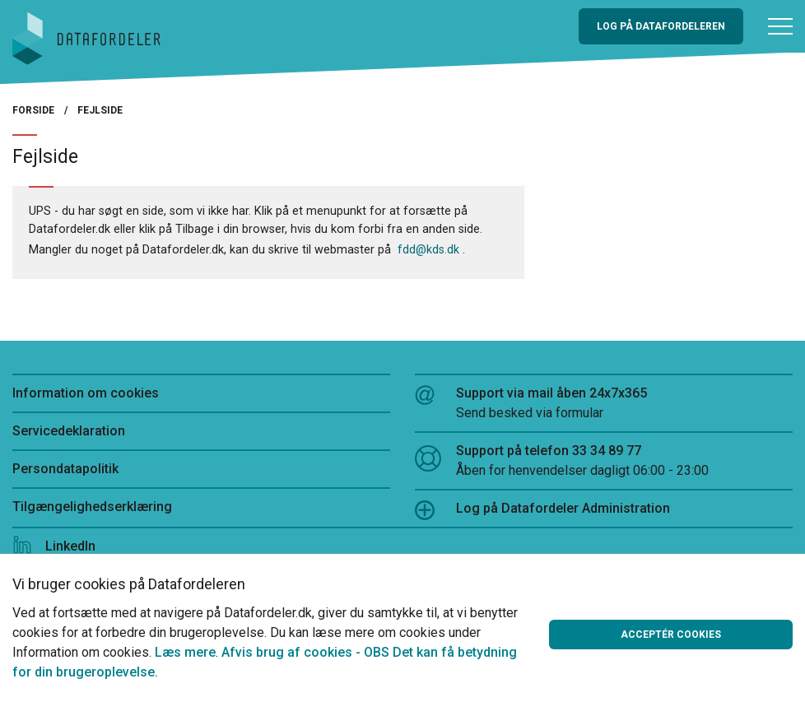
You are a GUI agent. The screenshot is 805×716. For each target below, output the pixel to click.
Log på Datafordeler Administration (542, 510)
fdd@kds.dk (428, 250)
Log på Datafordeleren (661, 26)
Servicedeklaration (68, 431)
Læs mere (185, 652)
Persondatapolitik (65, 469)
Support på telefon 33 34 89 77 (604, 462)
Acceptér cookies (671, 634)
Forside (33, 110)
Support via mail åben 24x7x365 (604, 404)
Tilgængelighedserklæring (92, 506)
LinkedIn (53, 546)
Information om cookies (85, 393)
